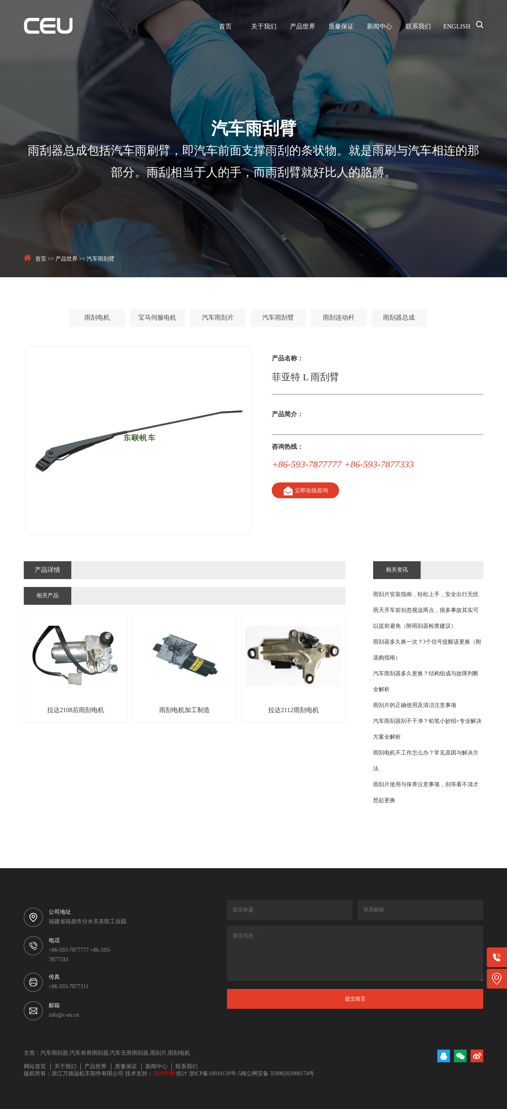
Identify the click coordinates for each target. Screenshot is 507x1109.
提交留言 (355, 999)
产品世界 (302, 26)
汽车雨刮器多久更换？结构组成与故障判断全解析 (425, 682)
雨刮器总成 (399, 317)
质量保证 (341, 26)
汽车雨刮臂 (100, 259)
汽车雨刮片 (218, 317)
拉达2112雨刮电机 (293, 710)
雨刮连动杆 (339, 317)
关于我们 (263, 26)
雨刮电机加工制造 (184, 710)
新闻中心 (379, 26)
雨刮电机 (97, 317)
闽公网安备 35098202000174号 (277, 1074)
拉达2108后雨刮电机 (75, 710)
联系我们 (418, 26)
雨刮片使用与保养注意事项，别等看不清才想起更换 (425, 793)
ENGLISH (456, 26)
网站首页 (35, 1067)
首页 (225, 26)
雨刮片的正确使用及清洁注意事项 (414, 706)
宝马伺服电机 (157, 317)
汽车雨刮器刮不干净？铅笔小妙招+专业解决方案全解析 (427, 729)
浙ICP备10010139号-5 (215, 1074)
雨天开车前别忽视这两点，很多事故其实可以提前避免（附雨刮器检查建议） (425, 618)
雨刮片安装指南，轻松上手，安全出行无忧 (425, 595)
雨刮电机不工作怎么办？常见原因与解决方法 (425, 761)
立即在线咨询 (305, 491)
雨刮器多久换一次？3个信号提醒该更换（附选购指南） (427, 650)
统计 (181, 1074)
